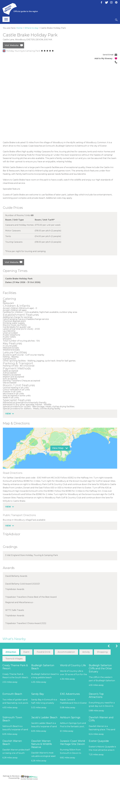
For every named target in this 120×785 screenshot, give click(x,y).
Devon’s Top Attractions (96, 695)
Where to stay (31, 28)
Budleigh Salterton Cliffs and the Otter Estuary (100, 668)
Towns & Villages (14, 658)
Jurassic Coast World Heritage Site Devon (72, 742)
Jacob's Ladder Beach (44, 717)
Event (26, 652)
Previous (109, 646)
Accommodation (66, 652)
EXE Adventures (70, 693)
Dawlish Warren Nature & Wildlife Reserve (41, 744)
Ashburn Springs (70, 717)
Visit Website (12, 45)
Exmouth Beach (12, 693)
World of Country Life (73, 665)
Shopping (102, 652)
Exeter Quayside (99, 740)
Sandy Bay (37, 693)
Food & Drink (43, 652)
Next (117, 646)
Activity (86, 652)
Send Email (108, 54)
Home (19, 28)
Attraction (11, 652)
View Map (57, 448)
